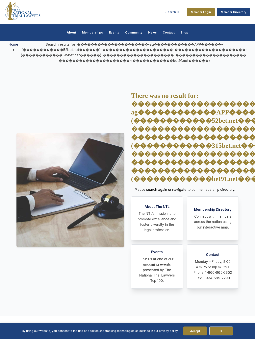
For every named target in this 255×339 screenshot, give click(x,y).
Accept (195, 331)
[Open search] (172, 12)
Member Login (201, 12)
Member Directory (233, 12)
